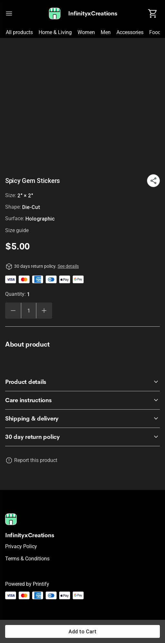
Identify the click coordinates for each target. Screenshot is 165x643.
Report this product (35, 460)
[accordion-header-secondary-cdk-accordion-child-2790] (82, 437)
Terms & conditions (27, 559)
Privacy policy (21, 546)
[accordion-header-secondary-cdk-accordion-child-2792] (82, 400)
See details (68, 266)
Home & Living (55, 32)
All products (19, 32)
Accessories (129, 32)
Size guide (17, 230)
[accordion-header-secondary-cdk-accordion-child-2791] (82, 382)
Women (86, 32)
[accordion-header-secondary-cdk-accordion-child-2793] (82, 419)
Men (106, 32)
